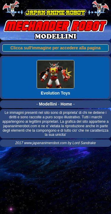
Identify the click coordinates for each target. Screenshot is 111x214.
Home (66, 104)
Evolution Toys (55, 93)
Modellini (48, 104)
